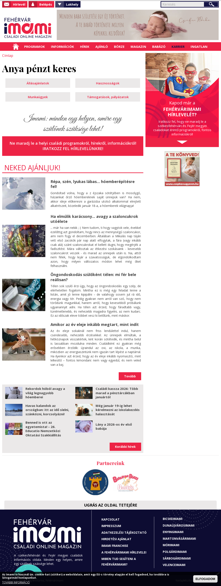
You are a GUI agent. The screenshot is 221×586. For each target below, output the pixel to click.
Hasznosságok (107, 83)
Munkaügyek (38, 97)
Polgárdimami (175, 552)
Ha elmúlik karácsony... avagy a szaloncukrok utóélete (94, 219)
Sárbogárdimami (177, 558)
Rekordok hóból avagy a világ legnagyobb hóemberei (45, 392)
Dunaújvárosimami (178, 525)
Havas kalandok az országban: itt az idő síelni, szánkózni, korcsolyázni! (47, 409)
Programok (34, 46)
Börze (119, 46)
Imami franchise (114, 546)
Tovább (130, 376)
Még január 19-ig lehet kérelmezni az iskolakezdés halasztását (118, 409)
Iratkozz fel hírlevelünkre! (73, 148)
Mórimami (171, 545)
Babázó (159, 46)
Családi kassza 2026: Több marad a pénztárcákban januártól (117, 392)
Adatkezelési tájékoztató (124, 532)
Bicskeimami (172, 519)
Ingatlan (199, 46)
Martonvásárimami (179, 538)
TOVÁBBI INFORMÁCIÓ (16, 582)
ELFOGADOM (205, 579)
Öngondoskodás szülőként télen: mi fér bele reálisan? (93, 277)
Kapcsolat (110, 519)
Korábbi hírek (125, 447)
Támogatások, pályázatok (108, 97)
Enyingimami (173, 532)
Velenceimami (174, 565)
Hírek (84, 46)
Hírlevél (19, 4)
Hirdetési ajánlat (116, 539)
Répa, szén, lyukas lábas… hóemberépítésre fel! (93, 184)
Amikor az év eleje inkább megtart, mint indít (95, 324)
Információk (62, 46)
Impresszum (111, 526)
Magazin (138, 46)
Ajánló (101, 46)
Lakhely (72, 4)
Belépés (45, 4)
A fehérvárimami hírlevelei (123, 552)
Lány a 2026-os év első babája (114, 426)
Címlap (16, 46)
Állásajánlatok (38, 83)
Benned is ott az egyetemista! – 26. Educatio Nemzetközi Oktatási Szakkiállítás (43, 428)
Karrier (178, 46)
